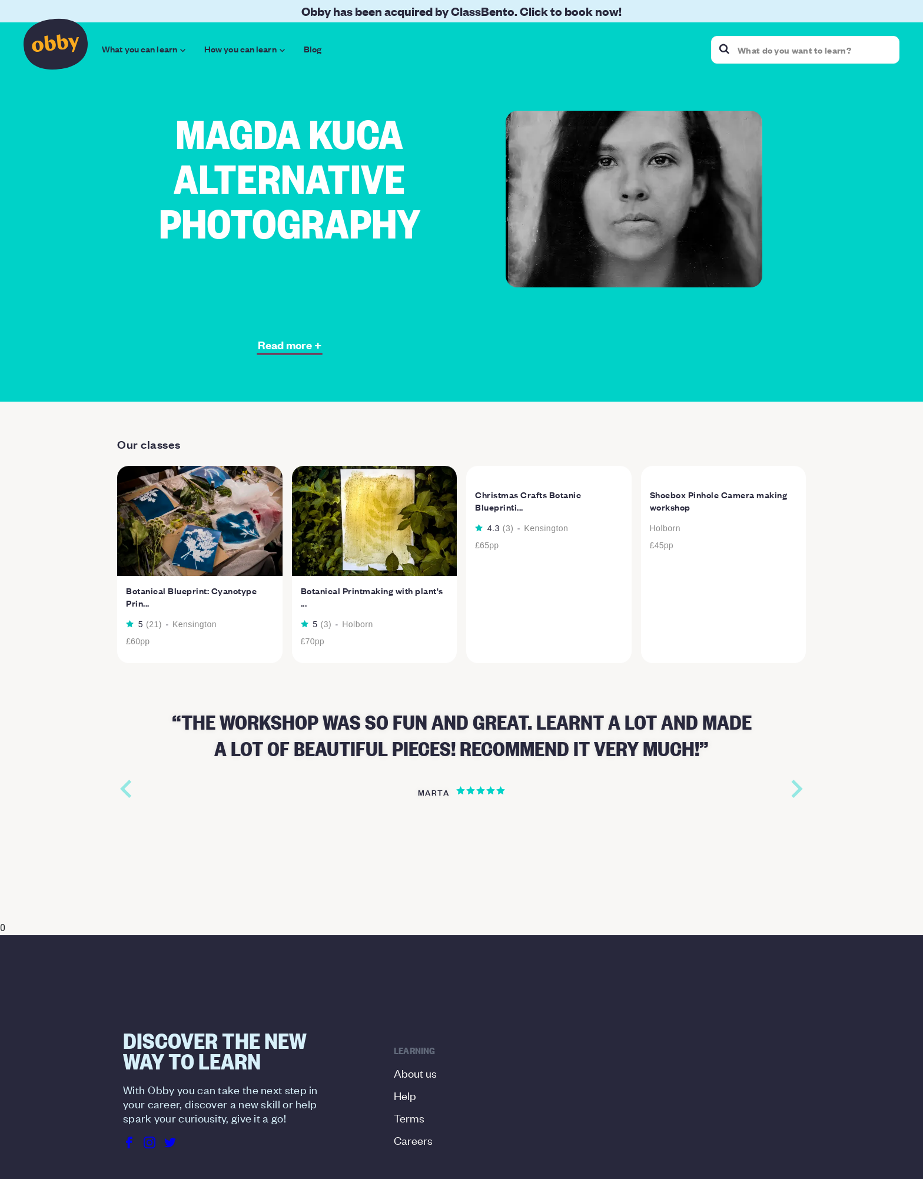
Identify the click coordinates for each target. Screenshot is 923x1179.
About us (415, 999)
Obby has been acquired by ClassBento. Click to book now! (461, 11)
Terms (409, 1043)
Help (405, 1021)
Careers (413, 1066)
